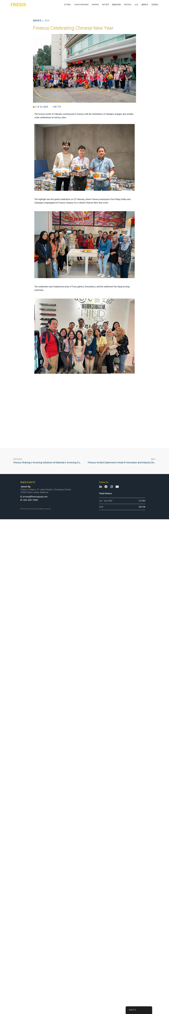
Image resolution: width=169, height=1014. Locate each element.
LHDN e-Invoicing (81, 5)
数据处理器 (116, 5)
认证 (136, 5)
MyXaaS (95, 5)
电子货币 (105, 5)
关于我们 (67, 5)
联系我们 (155, 5)
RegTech (127, 5)
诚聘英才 (144, 5)
